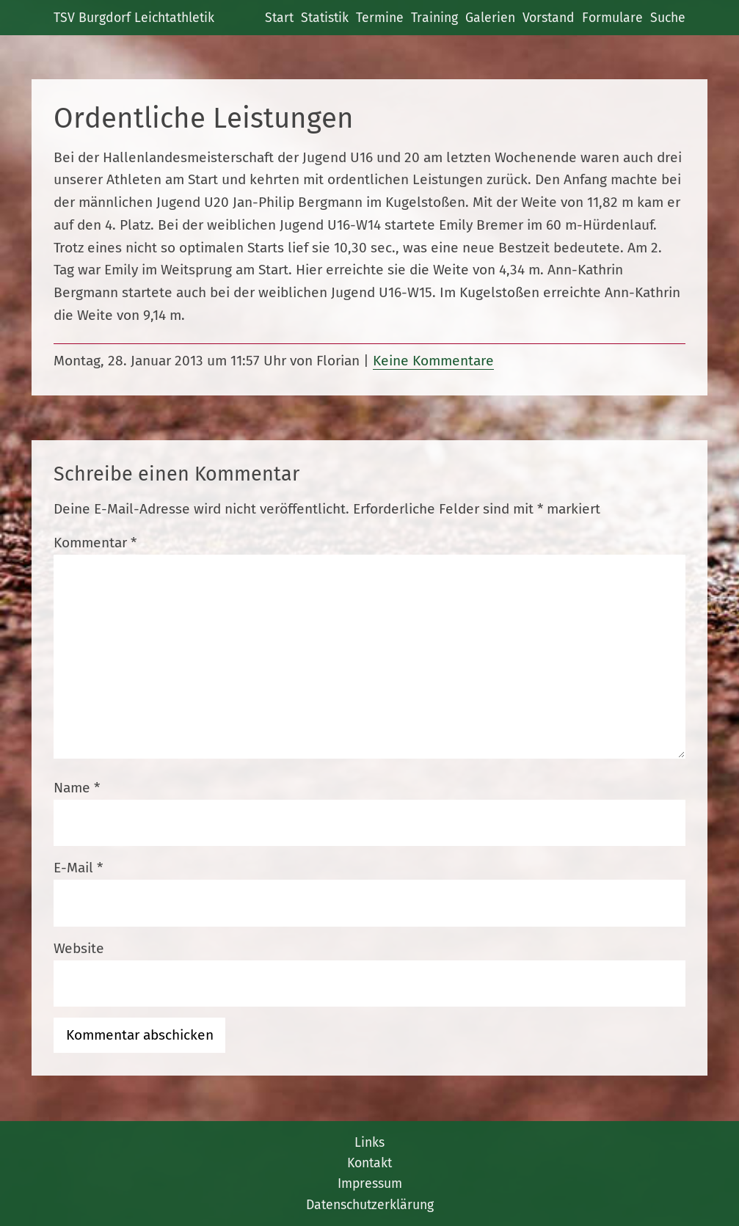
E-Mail (78, 867)
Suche (667, 18)
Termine (380, 18)
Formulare (612, 18)
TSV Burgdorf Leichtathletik (134, 18)
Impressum (370, 1183)
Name (77, 787)
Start (279, 18)
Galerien (490, 18)
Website (79, 948)
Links (369, 1142)
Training (434, 18)
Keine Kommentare (433, 360)
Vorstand (549, 18)
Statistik (325, 18)
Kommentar (95, 542)
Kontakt (369, 1163)
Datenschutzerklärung (370, 1205)
